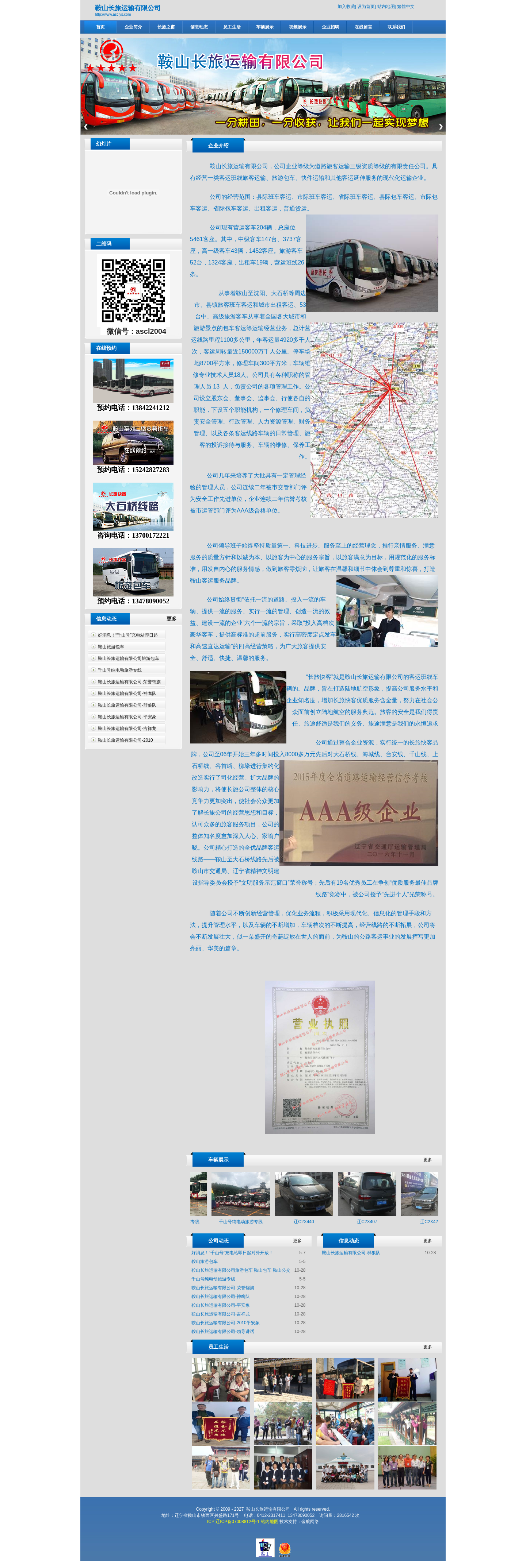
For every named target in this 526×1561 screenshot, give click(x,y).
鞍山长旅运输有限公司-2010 (125, 740)
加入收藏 (346, 6)
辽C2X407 (369, 1221)
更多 (175, 619)
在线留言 (363, 27)
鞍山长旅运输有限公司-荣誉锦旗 (129, 681)
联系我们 (396, 27)
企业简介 (133, 27)
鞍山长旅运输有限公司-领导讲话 (222, 1331)
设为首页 (366, 6)
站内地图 (386, 6)
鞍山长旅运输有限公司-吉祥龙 (127, 728)
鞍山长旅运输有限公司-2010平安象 (225, 1322)
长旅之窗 (166, 27)
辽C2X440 (306, 1221)
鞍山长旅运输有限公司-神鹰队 (127, 693)
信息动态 (199, 27)
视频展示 (297, 27)
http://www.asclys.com (113, 14)
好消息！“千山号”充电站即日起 (128, 635)
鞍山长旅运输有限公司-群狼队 (127, 705)
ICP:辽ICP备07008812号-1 (233, 1521)
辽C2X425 (433, 1221)
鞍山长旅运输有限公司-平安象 (127, 716)
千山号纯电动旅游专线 (120, 670)
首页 (100, 27)
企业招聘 (330, 27)
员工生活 (232, 27)
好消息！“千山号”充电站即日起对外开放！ (232, 1252)
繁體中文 (406, 6)
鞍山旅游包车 (111, 646)
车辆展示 (265, 27)
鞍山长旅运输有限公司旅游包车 (128, 658)
